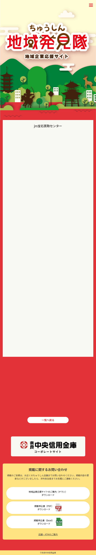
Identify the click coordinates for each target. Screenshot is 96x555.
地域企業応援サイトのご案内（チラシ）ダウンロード (48, 493)
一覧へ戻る (48, 420)
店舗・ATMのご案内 (47, 534)
